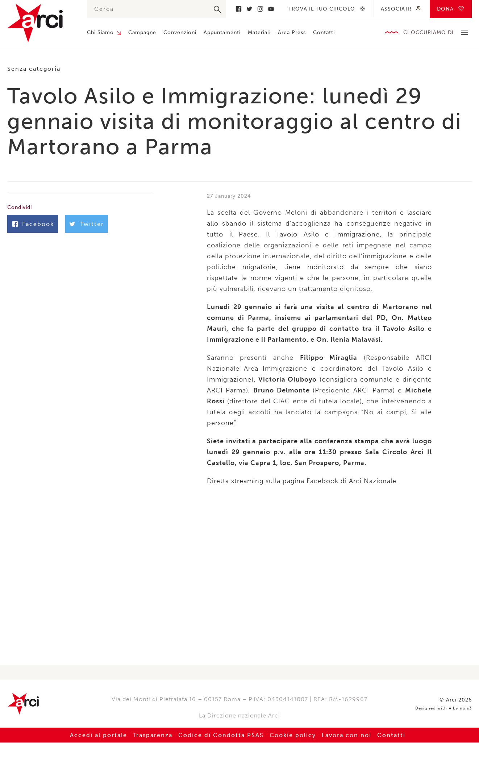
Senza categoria (34, 68)
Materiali (259, 32)
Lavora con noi (346, 735)
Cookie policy (293, 735)
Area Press (292, 32)
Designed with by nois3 (443, 708)
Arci (39, 23)
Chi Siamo (100, 32)
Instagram (260, 9)
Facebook (238, 9)
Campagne (142, 32)
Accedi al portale (98, 735)
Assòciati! (396, 9)
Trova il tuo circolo (321, 9)
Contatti (324, 32)
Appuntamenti (222, 32)
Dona (445, 9)
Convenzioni (179, 32)
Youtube (271, 9)
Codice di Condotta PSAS (221, 735)
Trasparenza (152, 735)
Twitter (249, 9)
